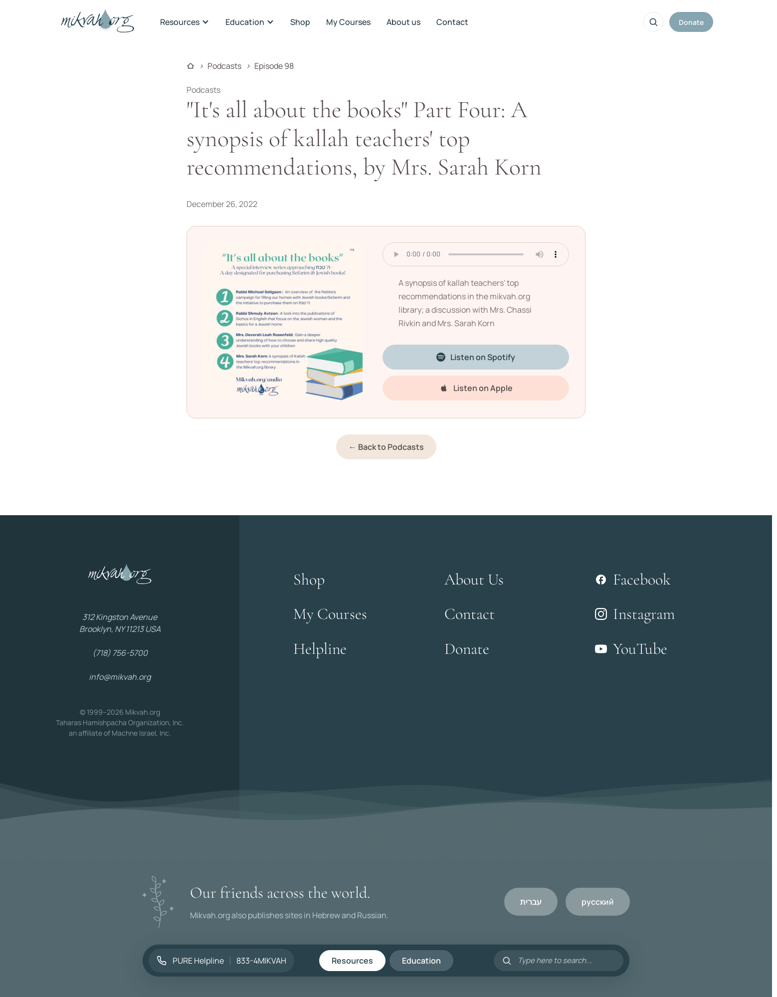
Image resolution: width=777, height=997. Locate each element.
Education (249, 21)
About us (403, 21)
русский (598, 901)
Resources (184, 21)
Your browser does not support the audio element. (476, 254)
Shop (300, 21)
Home (190, 66)
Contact (452, 21)
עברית (531, 901)
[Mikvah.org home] (97, 22)
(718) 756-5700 (120, 652)
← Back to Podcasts (386, 446)
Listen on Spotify (475, 357)
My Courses (348, 21)
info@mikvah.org (120, 676)
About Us (474, 579)
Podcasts (224, 65)
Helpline (320, 648)
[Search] (566, 960)
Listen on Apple (476, 388)
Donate (691, 22)
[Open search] (653, 22)
